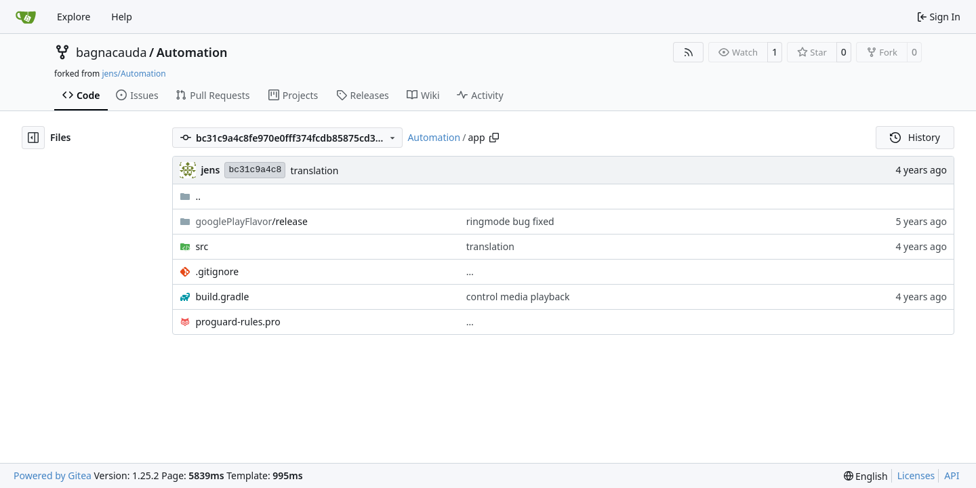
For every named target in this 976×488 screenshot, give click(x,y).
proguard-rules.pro (237, 321)
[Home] (26, 17)
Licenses (916, 475)
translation (314, 170)
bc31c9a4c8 (254, 170)
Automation (192, 52)
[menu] (866, 476)
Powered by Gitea (53, 475)
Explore (73, 16)
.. (190, 196)
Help (121, 16)
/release (251, 221)
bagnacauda (111, 52)
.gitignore (217, 271)
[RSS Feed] (688, 52)
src (201, 246)
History (915, 137)
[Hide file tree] (33, 137)
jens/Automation (133, 73)
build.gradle (222, 296)
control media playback (518, 296)
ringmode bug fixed (510, 221)
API (951, 475)
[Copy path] (494, 137)
